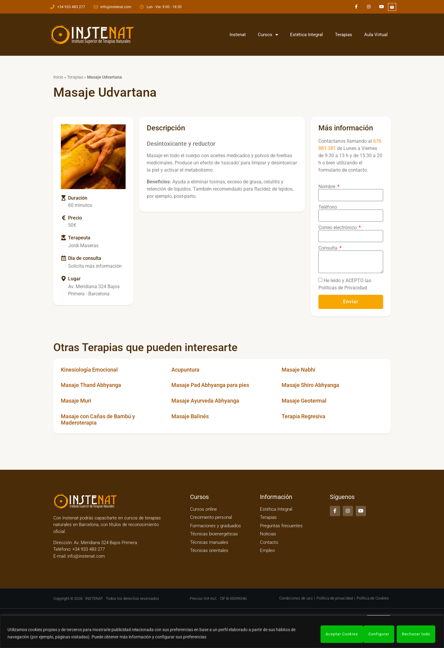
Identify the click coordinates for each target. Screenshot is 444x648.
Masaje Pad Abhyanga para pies (210, 385)
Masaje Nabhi (298, 369)
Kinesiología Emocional (89, 369)
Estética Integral (306, 34)
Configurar (328, 634)
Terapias (343, 34)
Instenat (238, 34)
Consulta (328, 248)
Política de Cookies (373, 598)
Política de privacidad (335, 598)
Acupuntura (185, 369)
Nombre (327, 186)
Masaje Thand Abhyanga (91, 385)
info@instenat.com (86, 556)
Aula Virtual (376, 34)
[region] (222, 632)
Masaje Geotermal (304, 400)
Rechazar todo (368, 634)
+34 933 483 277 (88, 549)
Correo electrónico (338, 227)
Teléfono (327, 207)
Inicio (58, 77)
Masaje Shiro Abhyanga (310, 385)
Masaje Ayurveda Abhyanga (205, 400)
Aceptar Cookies (413, 634)
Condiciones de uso (296, 598)
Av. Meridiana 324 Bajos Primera (105, 542)
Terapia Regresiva (303, 416)
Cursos (268, 35)
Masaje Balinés (190, 416)
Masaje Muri (76, 400)
